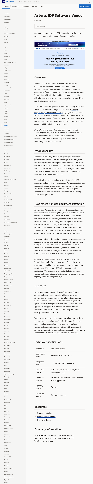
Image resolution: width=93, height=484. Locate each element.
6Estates (6, 22)
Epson (6, 385)
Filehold (6, 422)
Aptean (6, 113)
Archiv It (6, 116)
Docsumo (6, 328)
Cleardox (6, 202)
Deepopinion (7, 282)
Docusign (6, 348)
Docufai (6, 337)
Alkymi (6, 68)
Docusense (7, 345)
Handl (6, 460)
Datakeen (6, 256)
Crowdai (6, 242)
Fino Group (7, 425)
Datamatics (7, 265)
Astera (6, 125)
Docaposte (7, 296)
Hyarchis (6, 480)
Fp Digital (7, 439)
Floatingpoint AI (8, 428)
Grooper (6, 454)
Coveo (6, 239)
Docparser (7, 316)
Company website (44, 413)
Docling (6, 311)
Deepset (6, 288)
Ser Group (7, 359)
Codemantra (7, 208)
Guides (34, 6)
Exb (5, 405)
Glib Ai (6, 445)
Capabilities (15, 6)
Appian (6, 108)
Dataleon (6, 262)
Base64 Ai (7, 153)
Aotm (5, 102)
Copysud (6, 231)
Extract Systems (8, 417)
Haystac (6, 462)
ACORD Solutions (9, 33)
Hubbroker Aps (8, 474)
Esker (5, 388)
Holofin (6, 471)
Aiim (5, 53)
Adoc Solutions (8, 45)
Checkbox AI (8, 193)
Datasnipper (7, 268)
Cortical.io (7, 236)
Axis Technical (8, 145)
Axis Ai (6, 148)
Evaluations (25, 6)
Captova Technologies (10, 179)
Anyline (6, 96)
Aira (5, 59)
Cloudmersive (8, 205)
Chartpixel (7, 191)
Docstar (6, 325)
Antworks (7, 90)
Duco (5, 365)
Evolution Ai (7, 399)
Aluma (6, 76)
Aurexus (6, 131)
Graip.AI (6, 451)
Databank (6, 251)
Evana (6, 394)
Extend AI (7, 414)
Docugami (7, 339)
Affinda (6, 48)
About (20, 1)
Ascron (6, 122)
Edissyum (7, 371)
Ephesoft (6, 382)
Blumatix (6, 159)
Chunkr (6, 196)
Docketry (6, 308)
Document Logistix (9, 342)
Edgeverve (7, 368)
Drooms (6, 362)
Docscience (7, 319)
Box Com (7, 168)
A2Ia (5, 25)
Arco (5, 119)
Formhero (7, 434)
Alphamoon (7, 70)
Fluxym (6, 431)
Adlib (5, 39)
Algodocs (6, 65)
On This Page (41, 26)
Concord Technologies (10, 222)
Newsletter (36, 1)
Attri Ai (6, 128)
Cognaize (6, 216)
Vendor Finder (27, 1)
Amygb (6, 85)
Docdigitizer (7, 305)
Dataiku (6, 254)
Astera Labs (58, 136)
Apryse (6, 111)
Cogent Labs (7, 214)
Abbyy (6, 28)
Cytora (6, 245)
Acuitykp (6, 36)
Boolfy (6, 162)
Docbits (6, 299)
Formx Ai (7, 437)
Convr (6, 228)
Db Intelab (7, 271)
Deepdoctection (8, 279)
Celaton (6, 188)
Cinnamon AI (8, 199)
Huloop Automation (9, 477)
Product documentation (46, 416)
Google (6, 448)
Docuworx (7, 354)
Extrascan (7, 402)
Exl (5, 408)
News (41, 6)
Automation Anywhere (10, 136)
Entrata (6, 379)
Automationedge (8, 142)
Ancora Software (9, 88)
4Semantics (7, 19)
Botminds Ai (7, 165)
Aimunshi (7, 56)
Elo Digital (7, 377)
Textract (6, 82)
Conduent (7, 225)
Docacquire (7, 294)
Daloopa (6, 248)
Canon (6, 176)
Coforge (6, 211)
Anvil (5, 93)
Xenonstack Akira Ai (10, 62)
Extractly (6, 419)
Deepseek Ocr (8, 285)
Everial (6, 397)
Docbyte (6, 302)
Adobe (6, 42)
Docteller (6, 331)
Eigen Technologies (9, 374)
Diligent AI (7, 291)
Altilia (6, 73)
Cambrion (7, 173)
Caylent (6, 185)
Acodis (6, 30)
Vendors (6, 6)
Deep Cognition (8, 274)
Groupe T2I (7, 457)
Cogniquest (7, 219)
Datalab (6, 259)
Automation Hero (9, 139)
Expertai (6, 411)
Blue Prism (7, 156)
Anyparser (7, 99)
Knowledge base (43, 420)
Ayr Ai (6, 151)
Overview (7, 16)
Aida (5, 50)
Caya (5, 182)
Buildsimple (7, 171)
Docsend (6, 322)
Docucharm (7, 334)
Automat (6, 133)
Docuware (7, 351)
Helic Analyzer (8, 468)
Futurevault (7, 442)
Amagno (6, 79)
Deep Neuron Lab (9, 276)
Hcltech (6, 465)
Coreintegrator (8, 234)
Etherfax (6, 391)
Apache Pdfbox (8, 105)
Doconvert (7, 314)
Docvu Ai (7, 357)
